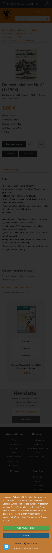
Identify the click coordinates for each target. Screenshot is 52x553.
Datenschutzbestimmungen (30, 548)
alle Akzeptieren (26, 528)
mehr (26, 535)
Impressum (16, 548)
